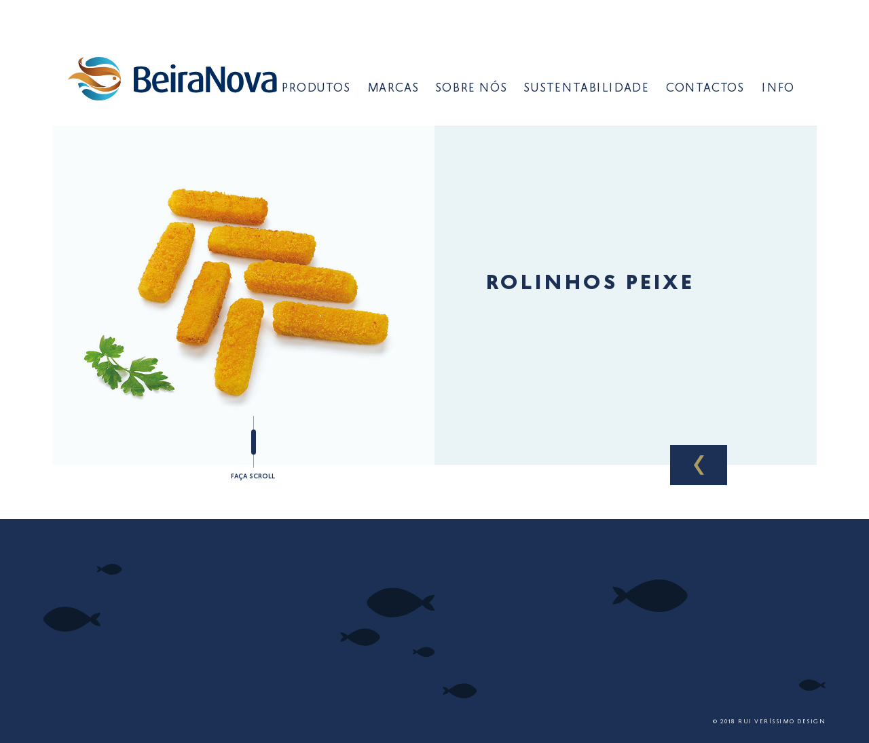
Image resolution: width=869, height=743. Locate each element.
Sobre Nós (470, 88)
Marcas (393, 88)
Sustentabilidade (586, 88)
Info (777, 88)
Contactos (705, 88)
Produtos (315, 88)
